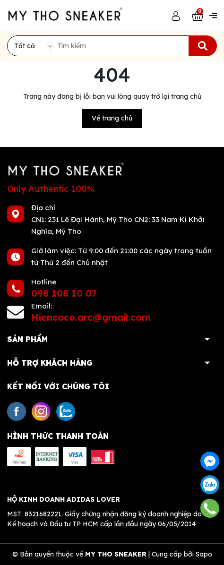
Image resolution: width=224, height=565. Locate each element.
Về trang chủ (112, 118)
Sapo (204, 554)
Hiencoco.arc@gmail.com (91, 317)
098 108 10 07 (64, 293)
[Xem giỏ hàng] (197, 15)
